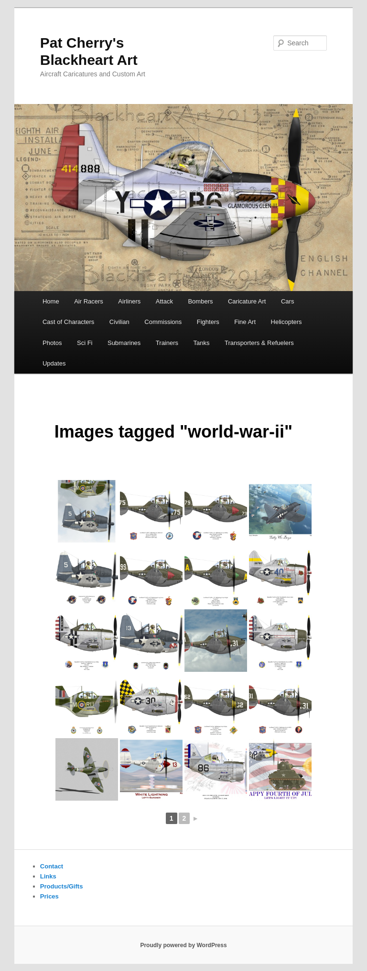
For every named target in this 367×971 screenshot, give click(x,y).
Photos (52, 342)
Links (48, 876)
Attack (164, 301)
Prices (49, 896)
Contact (51, 866)
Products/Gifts (61, 886)
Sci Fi (85, 342)
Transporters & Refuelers (259, 342)
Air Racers (88, 301)
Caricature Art (247, 301)
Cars (287, 301)
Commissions (163, 321)
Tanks (202, 342)
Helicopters (286, 321)
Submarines (124, 342)
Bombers (200, 301)
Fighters (208, 321)
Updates (54, 363)
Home (51, 301)
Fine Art (245, 321)
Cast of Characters (68, 321)
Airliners (129, 301)
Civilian (119, 321)
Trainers (167, 342)
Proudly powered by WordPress (183, 945)
